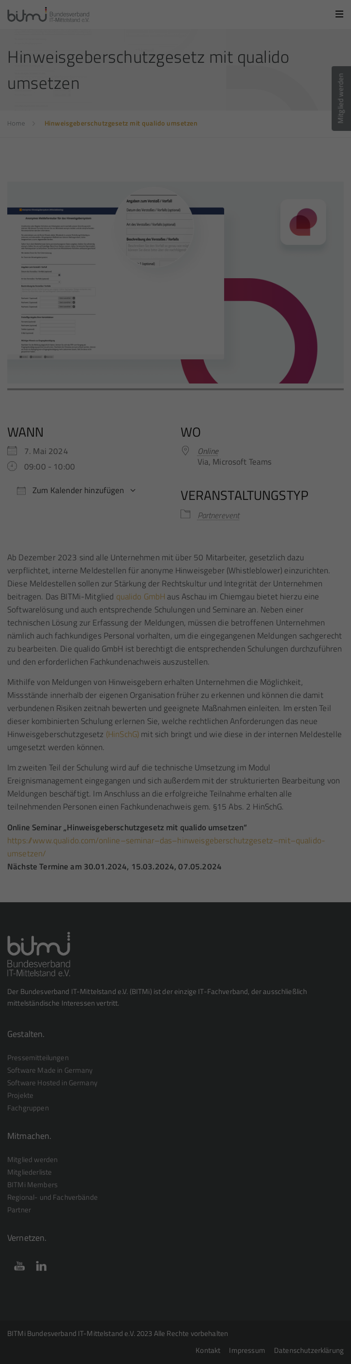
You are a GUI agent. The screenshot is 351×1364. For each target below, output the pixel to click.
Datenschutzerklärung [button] (180, 270)
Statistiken (163, 158)
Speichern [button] (175, 220)
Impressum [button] (223, 270)
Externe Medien (249, 158)
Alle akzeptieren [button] (176, 192)
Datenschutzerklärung (84, 124)
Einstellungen (253, 124)
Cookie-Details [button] (132, 270)
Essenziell (87, 158)
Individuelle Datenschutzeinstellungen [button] (175, 249)
